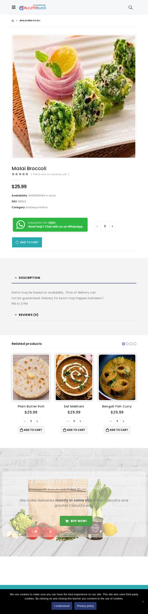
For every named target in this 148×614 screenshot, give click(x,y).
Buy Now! (76, 521)
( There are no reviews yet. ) (50, 174)
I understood (61, 605)
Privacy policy (85, 605)
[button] (123, 343)
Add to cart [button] (33, 430)
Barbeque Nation (37, 207)
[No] (143, 601)
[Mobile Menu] (15, 7)
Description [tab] (29, 278)
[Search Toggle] (130, 7)
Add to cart (29, 242)
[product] (31, 377)
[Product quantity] (105, 226)
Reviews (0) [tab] (28, 315)
